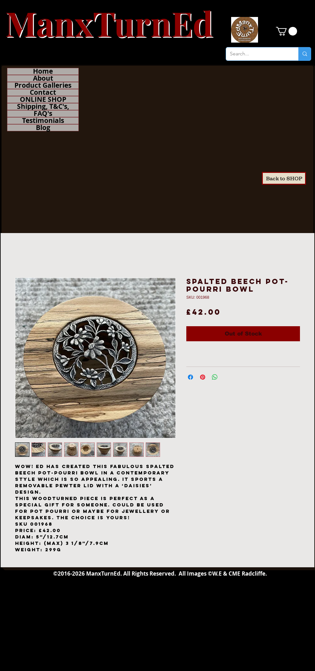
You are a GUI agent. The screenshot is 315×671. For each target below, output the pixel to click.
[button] (286, 31)
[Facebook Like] (289, 248)
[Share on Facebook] (190, 377)
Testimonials (43, 120)
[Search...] (257, 54)
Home (43, 71)
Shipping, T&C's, (43, 106)
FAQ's (43, 113)
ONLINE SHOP (43, 99)
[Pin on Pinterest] (202, 377)
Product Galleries (42, 85)
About (43, 78)
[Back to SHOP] (284, 178)
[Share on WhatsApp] (215, 377)
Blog (43, 128)
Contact (43, 92)
